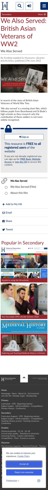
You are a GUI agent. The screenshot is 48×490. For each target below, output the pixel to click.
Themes (42, 446)
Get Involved (33, 394)
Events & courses (27, 438)
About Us (22, 394)
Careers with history (25, 436)
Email (7, 212)
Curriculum (5, 404)
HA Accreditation (22, 406)
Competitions (36, 406)
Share (7, 221)
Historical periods (8, 431)
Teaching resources (31, 421)
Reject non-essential (24, 472)
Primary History (7, 408)
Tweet (7, 229)
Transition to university (29, 434)
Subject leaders (7, 406)
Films (16, 438)
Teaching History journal (11, 421)
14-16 (20, 431)
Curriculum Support (9, 416)
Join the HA (21, 162)
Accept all (24, 464)
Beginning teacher (24, 404)
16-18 (27, 431)
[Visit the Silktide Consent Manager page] (39, 481)
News (14, 394)
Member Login (19, 396)
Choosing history (8, 436)
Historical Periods (30, 446)
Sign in (24, 137)
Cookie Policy (23, 456)
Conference (21, 408)
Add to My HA (12, 204)
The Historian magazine (11, 446)
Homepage (5, 394)
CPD (14, 404)
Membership (31, 396)
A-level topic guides (9, 434)
